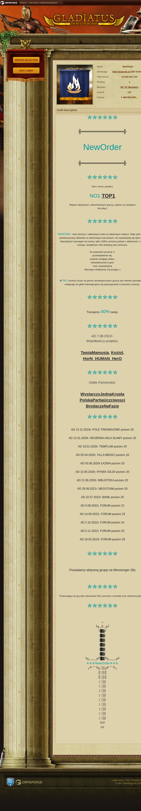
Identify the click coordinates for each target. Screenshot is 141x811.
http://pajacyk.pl (121, 71)
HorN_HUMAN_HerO (102, 358)
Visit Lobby (26, 70)
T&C (127, 780)
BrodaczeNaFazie (102, 406)
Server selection (26, 60)
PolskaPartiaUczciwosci (102, 400)
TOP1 (108, 196)
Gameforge (29, 782)
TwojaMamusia (95, 352)
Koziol (117, 352)
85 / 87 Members (129, 87)
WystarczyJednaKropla (102, 394)
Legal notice (117, 780)
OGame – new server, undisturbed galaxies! (39, 3)
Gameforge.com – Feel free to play (9, 3)
